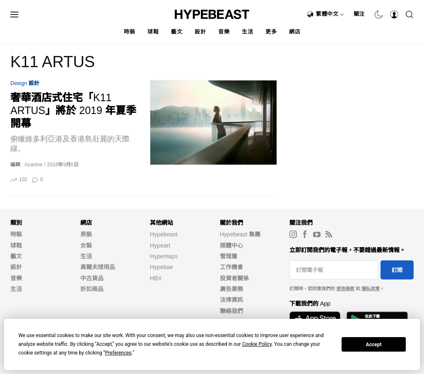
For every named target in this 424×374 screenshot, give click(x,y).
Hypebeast (164, 234)
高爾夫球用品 (97, 267)
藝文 (176, 32)
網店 (294, 32)
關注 (359, 14)
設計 (200, 32)
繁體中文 (330, 14)
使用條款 (345, 288)
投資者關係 (234, 278)
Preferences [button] (118, 353)
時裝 (129, 32)
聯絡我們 (231, 311)
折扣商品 (92, 289)
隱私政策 (370, 288)
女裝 (86, 245)
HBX (156, 278)
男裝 (86, 234)
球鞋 (153, 32)
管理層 (228, 256)
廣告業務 (231, 289)
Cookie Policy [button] (257, 344)
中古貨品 (92, 278)
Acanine (33, 165)
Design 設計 (24, 83)
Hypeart (160, 245)
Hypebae (161, 267)
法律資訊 (231, 299)
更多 (271, 32)
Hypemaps (164, 256)
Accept (374, 344)
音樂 (223, 32)
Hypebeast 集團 (240, 234)
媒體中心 (231, 245)
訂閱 (397, 270)
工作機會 (231, 267)
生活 (247, 32)
